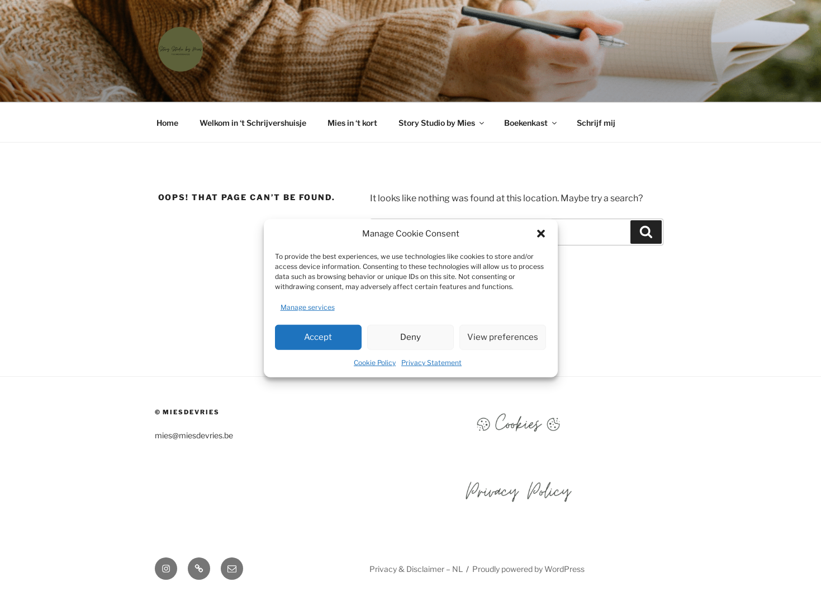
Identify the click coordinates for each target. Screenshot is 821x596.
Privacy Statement (431, 362)
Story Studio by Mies (442, 122)
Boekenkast (531, 122)
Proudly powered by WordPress (528, 569)
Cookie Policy (375, 362)
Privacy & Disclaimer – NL (416, 569)
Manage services (308, 306)
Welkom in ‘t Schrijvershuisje (253, 122)
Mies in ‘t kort (352, 122)
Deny (410, 337)
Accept (318, 337)
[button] (541, 233)
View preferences (502, 337)
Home (167, 122)
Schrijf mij (596, 122)
